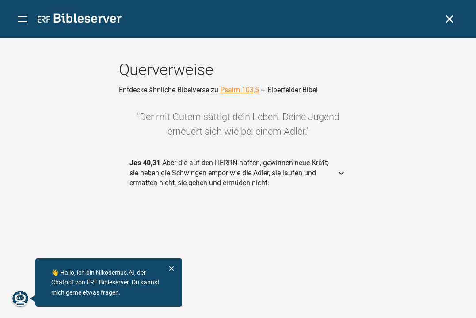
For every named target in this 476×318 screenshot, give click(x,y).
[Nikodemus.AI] (20, 299)
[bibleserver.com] (80, 19)
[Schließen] (449, 19)
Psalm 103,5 (239, 90)
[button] (22, 19)
